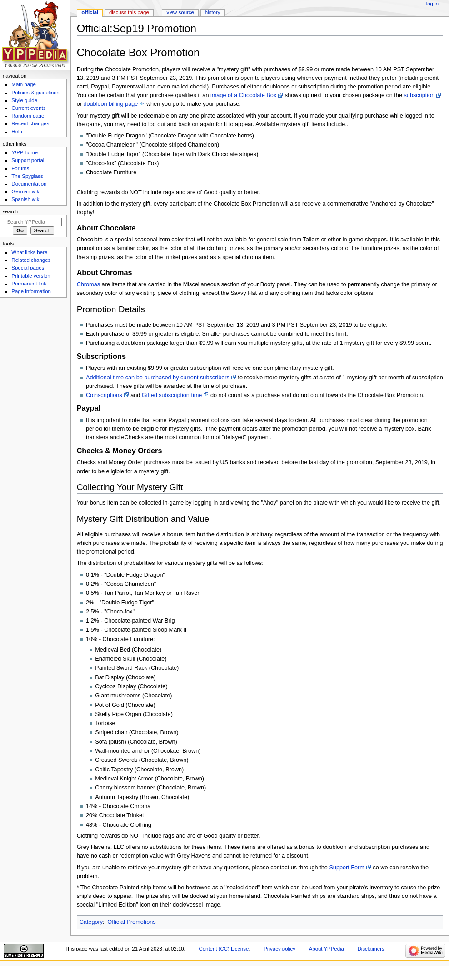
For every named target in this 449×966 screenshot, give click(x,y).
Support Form (346, 867)
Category (91, 922)
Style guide (24, 100)
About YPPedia (326, 948)
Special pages (27, 267)
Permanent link (28, 283)
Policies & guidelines (35, 92)
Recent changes (30, 123)
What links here (29, 252)
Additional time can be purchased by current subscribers (157, 377)
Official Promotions (131, 922)
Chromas (88, 284)
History (212, 12)
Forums (20, 168)
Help (16, 131)
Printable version (30, 276)
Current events (28, 108)
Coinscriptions (104, 395)
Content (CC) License (224, 948)
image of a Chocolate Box (243, 95)
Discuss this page (129, 12)
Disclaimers (371, 948)
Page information (31, 291)
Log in (432, 3)
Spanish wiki (25, 199)
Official (89, 12)
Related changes (30, 260)
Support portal (27, 160)
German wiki (25, 191)
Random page (27, 115)
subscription (419, 95)
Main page (23, 84)
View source (180, 12)
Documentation (28, 183)
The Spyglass (27, 176)
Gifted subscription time (172, 395)
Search (11, 211)
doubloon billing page (110, 104)
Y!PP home (24, 152)
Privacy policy (279, 948)
